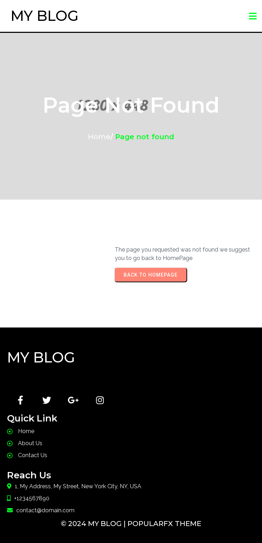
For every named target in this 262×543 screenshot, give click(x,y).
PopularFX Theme (164, 523)
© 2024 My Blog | (94, 523)
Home (99, 136)
